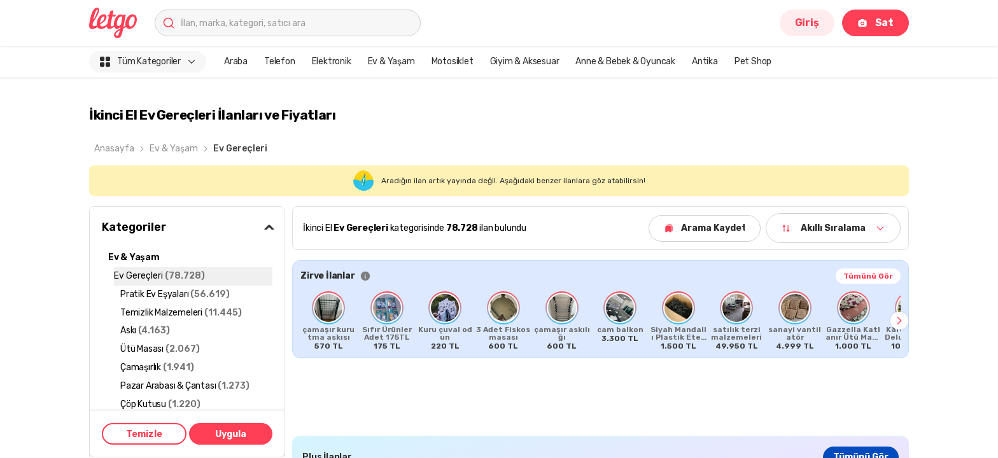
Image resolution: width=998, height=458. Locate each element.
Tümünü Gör (868, 276)
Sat (875, 23)
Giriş (807, 23)
